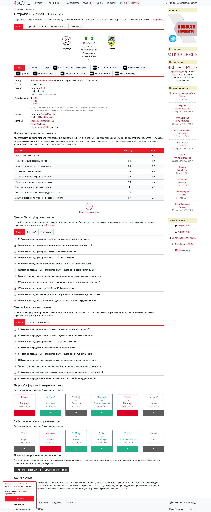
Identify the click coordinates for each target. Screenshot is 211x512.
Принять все (19, 498)
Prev (171, 28)
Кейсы (87, 3)
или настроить (19, 505)
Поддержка (57, 502)
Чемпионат (76, 26)
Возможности (72, 3)
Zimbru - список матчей (56, 470)
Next (193, 28)
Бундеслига (182, 250)
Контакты (111, 3)
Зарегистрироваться (187, 3)
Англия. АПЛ (182, 232)
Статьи (69, 502)
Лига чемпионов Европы (182, 238)
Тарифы (99, 3)
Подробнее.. (158, 19)
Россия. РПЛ (182, 225)
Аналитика (55, 3)
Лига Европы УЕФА (182, 244)
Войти (172, 3)
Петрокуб (50, 225)
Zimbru (49, 315)
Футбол (39, 3)
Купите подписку (179, 71)
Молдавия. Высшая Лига (43, 80)
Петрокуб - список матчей (28, 470)
